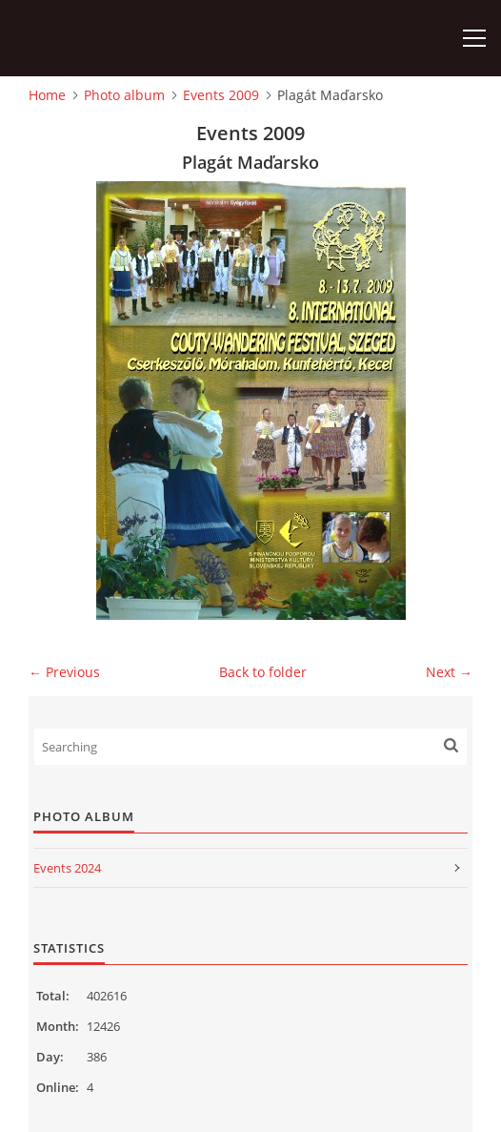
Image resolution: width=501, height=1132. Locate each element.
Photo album (124, 95)
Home (47, 95)
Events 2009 (221, 95)
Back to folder (263, 672)
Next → (449, 672)
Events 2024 (67, 867)
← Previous (64, 672)
